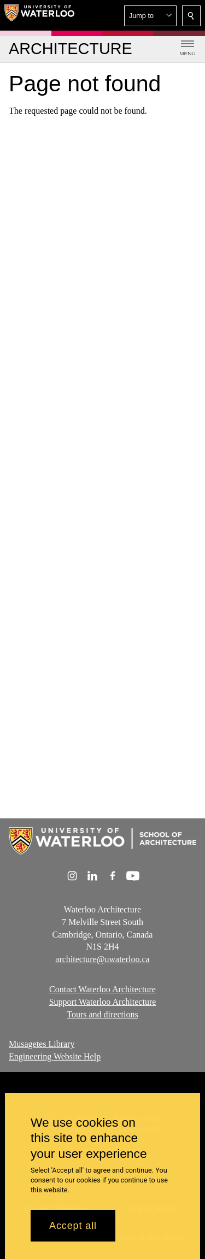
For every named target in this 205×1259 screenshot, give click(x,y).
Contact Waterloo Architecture (102, 989)
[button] (150, 16)
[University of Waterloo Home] (39, 15)
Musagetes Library (41, 1044)
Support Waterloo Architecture (102, 1001)
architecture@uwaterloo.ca (102, 959)
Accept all (73, 1232)
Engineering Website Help (55, 1056)
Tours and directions (102, 1014)
